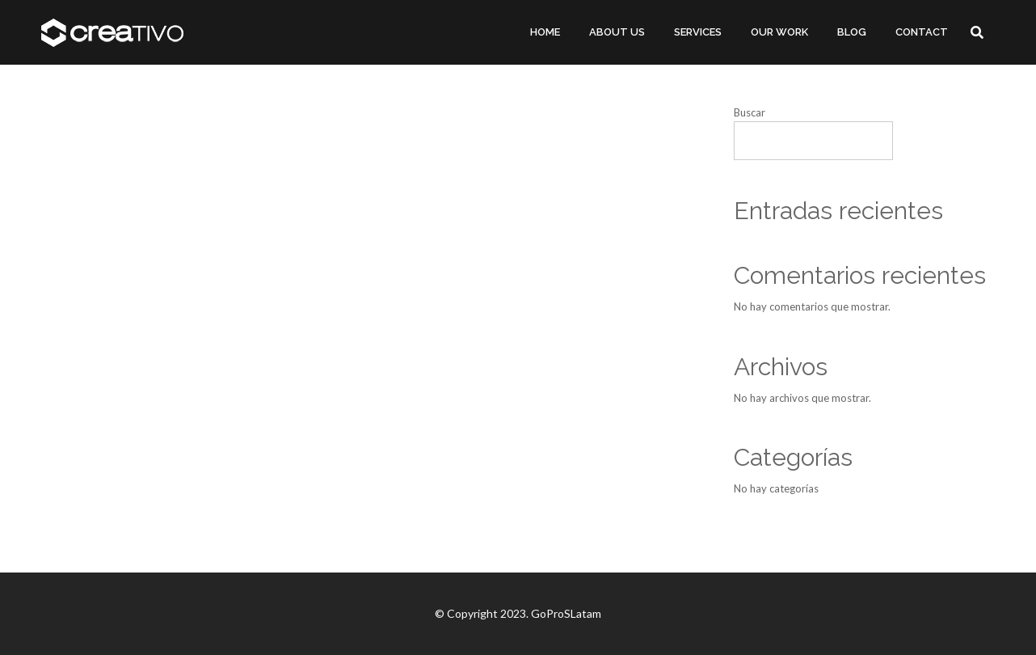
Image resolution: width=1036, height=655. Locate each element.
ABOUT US (617, 32)
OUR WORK (779, 32)
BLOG (851, 32)
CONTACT (921, 32)
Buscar (749, 112)
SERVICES (698, 32)
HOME (545, 32)
